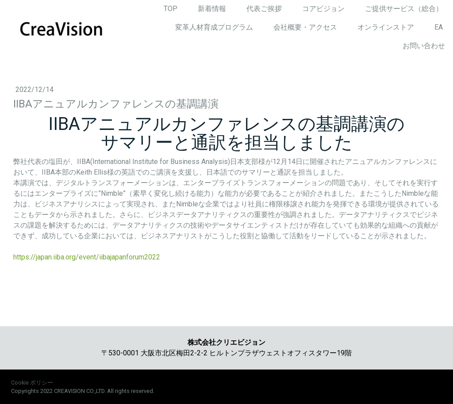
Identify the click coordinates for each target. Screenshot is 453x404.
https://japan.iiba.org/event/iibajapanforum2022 (86, 257)
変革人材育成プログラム (214, 27)
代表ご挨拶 (264, 8)
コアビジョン (323, 8)
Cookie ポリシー (32, 382)
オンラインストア (385, 27)
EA (438, 27)
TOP (170, 8)
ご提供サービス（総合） (404, 8)
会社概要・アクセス (305, 27)
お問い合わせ (424, 46)
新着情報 (212, 8)
